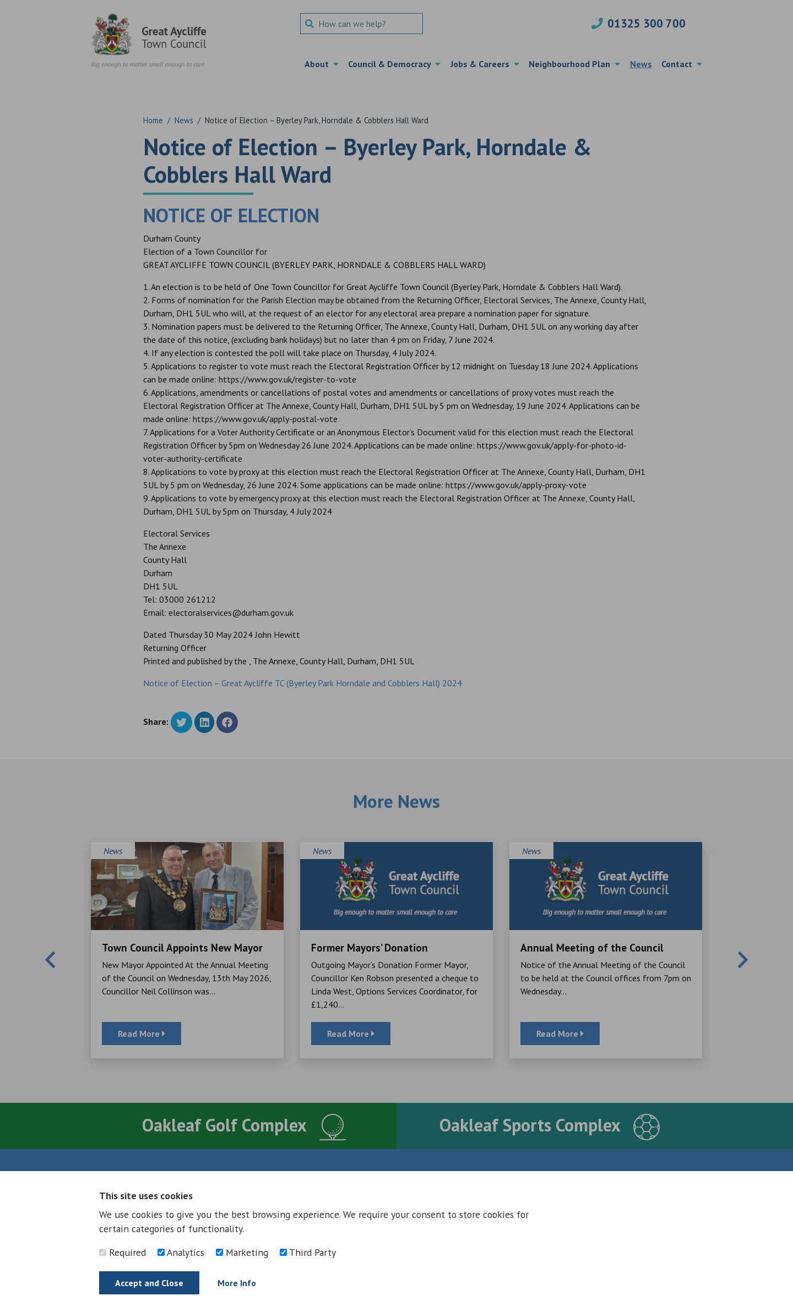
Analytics (180, 1252)
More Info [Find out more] (237, 1282)
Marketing (242, 1252)
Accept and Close (149, 1282)
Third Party (308, 1252)
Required (122, 1252)
